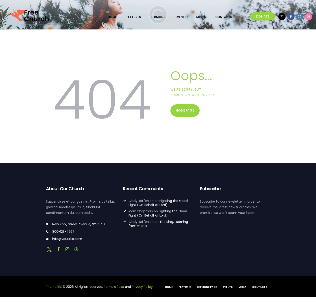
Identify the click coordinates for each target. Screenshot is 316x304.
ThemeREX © (56, 286)
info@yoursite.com (67, 239)
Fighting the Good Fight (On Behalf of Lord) (158, 203)
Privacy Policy (144, 286)
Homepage (185, 110)
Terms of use (115, 286)
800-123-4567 (63, 231)
